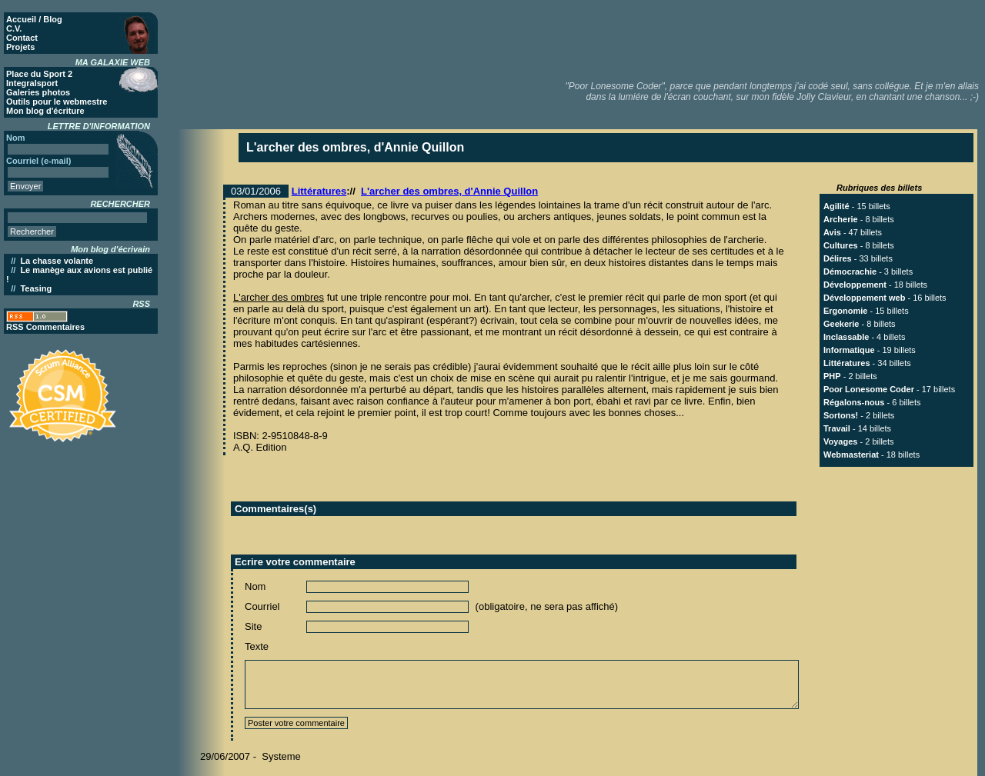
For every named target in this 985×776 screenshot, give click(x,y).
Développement (854, 284)
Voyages (840, 441)
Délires (837, 258)
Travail (836, 428)
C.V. (14, 28)
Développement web (864, 297)
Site (253, 626)
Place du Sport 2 (39, 73)
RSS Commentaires (45, 326)
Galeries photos (38, 92)
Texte (257, 646)
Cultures (840, 245)
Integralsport (32, 83)
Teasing (36, 288)
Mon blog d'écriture (45, 110)
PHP (832, 376)
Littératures (319, 191)
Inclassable (846, 336)
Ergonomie (845, 310)
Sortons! (840, 415)
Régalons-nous (853, 402)
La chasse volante (56, 260)
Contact (22, 37)
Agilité (836, 206)
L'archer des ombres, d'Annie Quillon (449, 191)
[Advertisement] (701, 38)
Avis (832, 232)
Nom (255, 586)
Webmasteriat (851, 454)
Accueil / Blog (34, 19)
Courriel (262, 606)
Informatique (849, 350)
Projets (20, 47)
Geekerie (841, 323)
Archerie (840, 219)
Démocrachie (849, 271)
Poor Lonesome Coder (868, 389)
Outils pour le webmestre (56, 101)
